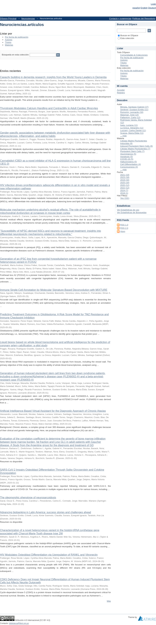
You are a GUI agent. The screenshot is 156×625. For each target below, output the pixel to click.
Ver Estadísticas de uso (128, 210)
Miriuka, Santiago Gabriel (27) (134, 107)
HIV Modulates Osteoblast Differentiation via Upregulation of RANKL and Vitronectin (49, 554)
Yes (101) (124, 198)
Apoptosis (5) (126, 156)
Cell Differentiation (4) (130, 164)
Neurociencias (28, 18)
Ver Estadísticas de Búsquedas (131, 212)
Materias (9, 45)
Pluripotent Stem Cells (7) (132, 151)
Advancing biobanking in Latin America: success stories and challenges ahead (45, 512)
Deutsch (152, 8)
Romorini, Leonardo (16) (131, 112)
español (136, 8)
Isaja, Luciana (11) (129, 125)
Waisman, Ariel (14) (129, 115)
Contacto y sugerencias (120, 18)
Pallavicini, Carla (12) (130, 117)
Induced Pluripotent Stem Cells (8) (136, 146)
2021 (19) (124, 175)
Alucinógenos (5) (128, 154)
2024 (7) (124, 190)
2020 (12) (124, 185)
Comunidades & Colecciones (134, 55)
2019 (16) (124, 180)
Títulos (8, 42)
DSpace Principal (8, 18)
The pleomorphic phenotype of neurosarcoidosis (28, 497)
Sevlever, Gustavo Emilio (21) (134, 109)
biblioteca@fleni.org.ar (19, 623)
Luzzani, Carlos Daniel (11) (133, 130)
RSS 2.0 (124, 228)
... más (123, 135)
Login (153, 4)
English (144, 8)
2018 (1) (124, 193)
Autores (8, 39)
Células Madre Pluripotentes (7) (135, 148)
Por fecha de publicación (16, 37)
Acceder (121, 90)
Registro (121, 92)
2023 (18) (124, 177)
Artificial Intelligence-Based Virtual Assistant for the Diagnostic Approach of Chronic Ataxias (53, 410)
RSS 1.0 (124, 225)
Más (109, 601)
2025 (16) (124, 182)
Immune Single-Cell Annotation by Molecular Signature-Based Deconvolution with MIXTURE (53, 289)
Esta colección (126, 38)
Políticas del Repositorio (143, 18)
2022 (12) (124, 188)
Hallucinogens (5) (128, 161)
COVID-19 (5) (126, 159)
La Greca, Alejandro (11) (132, 128)
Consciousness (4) (129, 167)
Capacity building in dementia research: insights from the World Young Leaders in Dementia (53, 77)
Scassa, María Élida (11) (132, 133)
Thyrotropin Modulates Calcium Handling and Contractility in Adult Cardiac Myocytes (49, 108)
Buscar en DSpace (128, 35)
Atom (122, 231)
